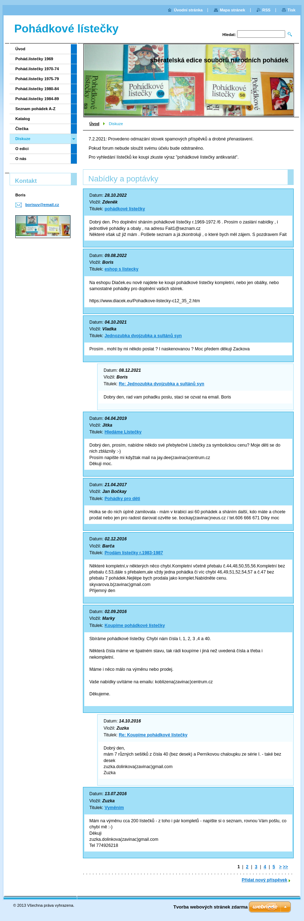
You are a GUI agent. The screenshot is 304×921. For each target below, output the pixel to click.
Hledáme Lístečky (123, 431)
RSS (266, 10)
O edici (21, 148)
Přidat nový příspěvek (264, 880)
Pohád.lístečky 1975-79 (37, 79)
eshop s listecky (121, 269)
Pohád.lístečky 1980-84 (37, 89)
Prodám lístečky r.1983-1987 (134, 552)
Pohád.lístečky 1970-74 (37, 69)
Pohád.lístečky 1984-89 (37, 99)
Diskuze (22, 139)
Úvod (94, 124)
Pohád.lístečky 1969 (34, 59)
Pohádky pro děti (122, 498)
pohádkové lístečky (125, 208)
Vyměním (114, 807)
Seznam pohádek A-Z (35, 109)
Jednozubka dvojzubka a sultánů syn (143, 335)
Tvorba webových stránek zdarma (210, 907)
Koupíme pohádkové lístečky (135, 625)
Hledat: (229, 34)
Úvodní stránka (188, 10)
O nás (20, 158)
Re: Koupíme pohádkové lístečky (153, 734)
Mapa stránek (232, 10)
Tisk (291, 10)
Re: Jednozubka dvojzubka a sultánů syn (161, 383)
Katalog (22, 119)
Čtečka (21, 129)
